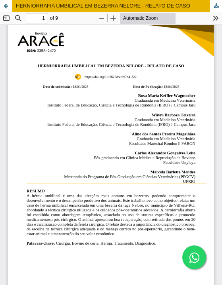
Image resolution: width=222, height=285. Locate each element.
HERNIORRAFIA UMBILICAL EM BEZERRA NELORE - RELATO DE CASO (103, 6)
